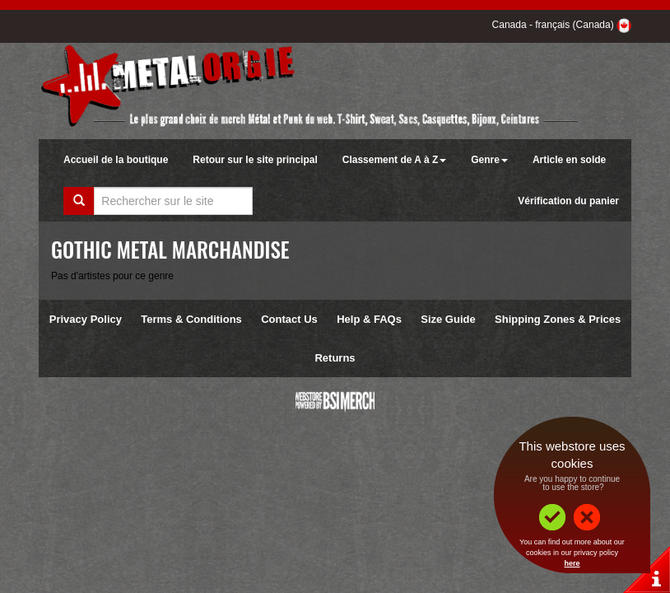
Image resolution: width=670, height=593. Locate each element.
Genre (489, 160)
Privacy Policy (85, 319)
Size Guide (448, 319)
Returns (334, 358)
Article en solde (569, 160)
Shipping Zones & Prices (558, 319)
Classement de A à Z (394, 160)
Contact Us (289, 319)
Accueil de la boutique (115, 160)
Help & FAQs (369, 319)
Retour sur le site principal (255, 160)
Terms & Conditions (191, 319)
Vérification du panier (568, 201)
